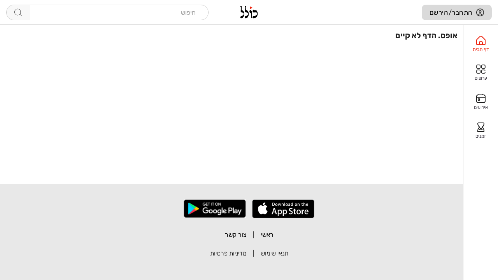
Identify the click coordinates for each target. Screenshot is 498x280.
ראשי (267, 234)
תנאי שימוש (274, 253)
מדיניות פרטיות (228, 253)
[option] (480, 44)
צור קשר (236, 234)
